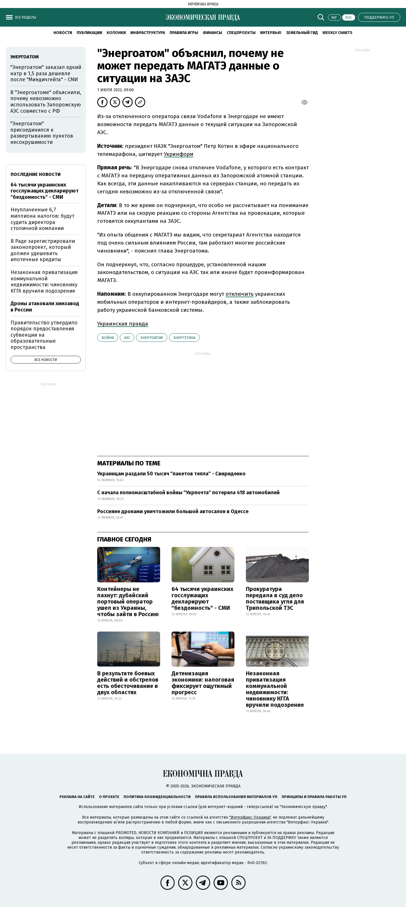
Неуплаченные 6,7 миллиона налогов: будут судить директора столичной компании (42, 219)
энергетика (184, 338)
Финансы (212, 32)
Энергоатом (151, 338)
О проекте (109, 797)
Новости (62, 32)
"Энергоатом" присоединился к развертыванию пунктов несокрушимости (41, 132)
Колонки (116, 32)
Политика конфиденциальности (157, 797)
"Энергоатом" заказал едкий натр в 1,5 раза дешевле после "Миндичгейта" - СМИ (45, 73)
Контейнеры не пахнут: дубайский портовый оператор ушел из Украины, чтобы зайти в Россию (128, 602)
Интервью (270, 32)
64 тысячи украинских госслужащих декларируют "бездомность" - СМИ (202, 598)
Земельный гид (302, 32)
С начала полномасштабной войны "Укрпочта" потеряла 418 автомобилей (188, 492)
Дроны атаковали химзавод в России (45, 306)
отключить (240, 294)
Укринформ (178, 154)
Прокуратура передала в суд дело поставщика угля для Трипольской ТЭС (275, 598)
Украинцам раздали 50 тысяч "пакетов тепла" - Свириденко (171, 474)
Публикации (89, 32)
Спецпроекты (241, 32)
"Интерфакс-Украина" (250, 817)
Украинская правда (122, 323)
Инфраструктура (147, 32)
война (108, 338)
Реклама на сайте (77, 797)
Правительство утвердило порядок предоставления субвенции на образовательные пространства (44, 334)
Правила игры (184, 32)
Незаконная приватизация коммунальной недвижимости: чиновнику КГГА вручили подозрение (275, 689)
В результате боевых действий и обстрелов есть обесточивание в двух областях (127, 683)
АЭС (127, 338)
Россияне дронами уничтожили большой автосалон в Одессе (172, 511)
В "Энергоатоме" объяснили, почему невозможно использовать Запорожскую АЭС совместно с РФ (45, 101)
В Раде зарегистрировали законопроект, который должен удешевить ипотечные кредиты (43, 250)
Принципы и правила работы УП (314, 797)
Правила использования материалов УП (236, 797)
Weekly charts (338, 32)
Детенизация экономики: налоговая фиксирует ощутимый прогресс (203, 683)
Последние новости (36, 174)
